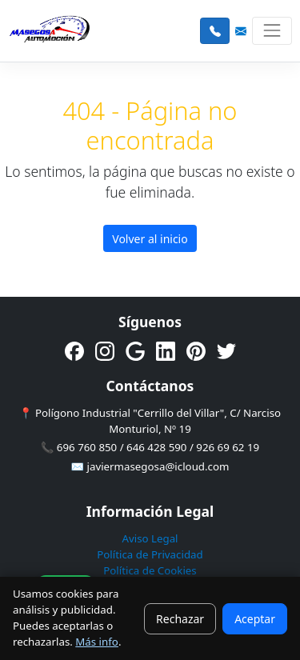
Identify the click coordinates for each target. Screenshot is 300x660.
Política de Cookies (150, 570)
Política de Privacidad (149, 554)
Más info (96, 641)
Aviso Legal (150, 538)
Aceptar (254, 618)
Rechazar (180, 618)
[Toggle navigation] (271, 31)
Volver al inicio (149, 238)
